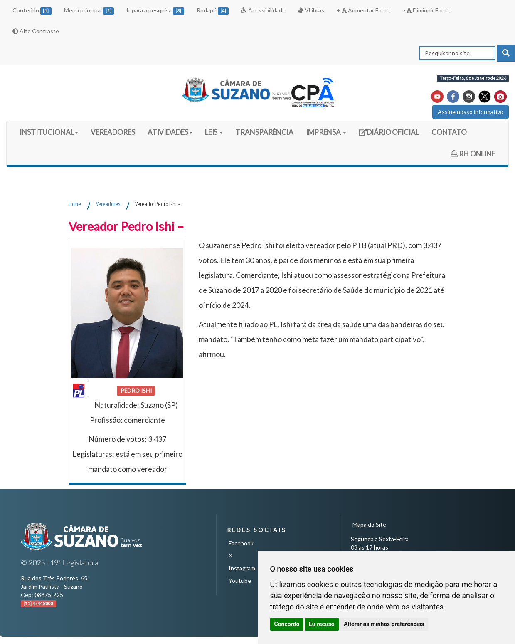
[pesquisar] (506, 53)
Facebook (241, 543)
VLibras (311, 10)
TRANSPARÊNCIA (264, 132)
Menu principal (89, 11)
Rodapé (213, 11)
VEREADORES (113, 132)
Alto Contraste (35, 31)
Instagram (242, 568)
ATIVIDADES (170, 132)
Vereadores (108, 204)
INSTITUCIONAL (49, 132)
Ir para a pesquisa (155, 11)
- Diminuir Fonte (427, 10)
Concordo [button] (287, 624)
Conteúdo (32, 11)
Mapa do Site (369, 524)
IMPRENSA (326, 132)
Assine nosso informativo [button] (470, 111)
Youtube (240, 580)
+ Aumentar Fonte (364, 10)
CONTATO (449, 132)
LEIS (214, 132)
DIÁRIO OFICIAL (388, 135)
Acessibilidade (263, 10)
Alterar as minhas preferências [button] (384, 624)
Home (75, 204)
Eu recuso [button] (322, 624)
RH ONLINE (473, 153)
